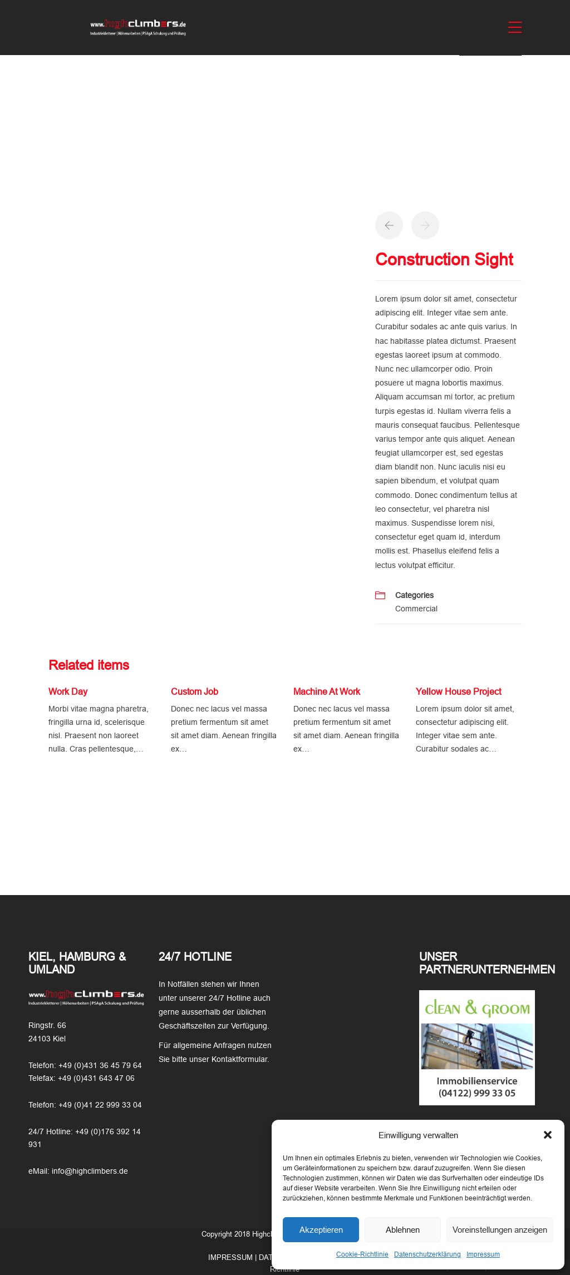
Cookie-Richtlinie (362, 1254)
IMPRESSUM (230, 1257)
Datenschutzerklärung (427, 1254)
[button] (547, 1134)
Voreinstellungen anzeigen (500, 1229)
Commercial (416, 608)
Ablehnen (403, 1229)
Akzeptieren (321, 1229)
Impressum (483, 1254)
